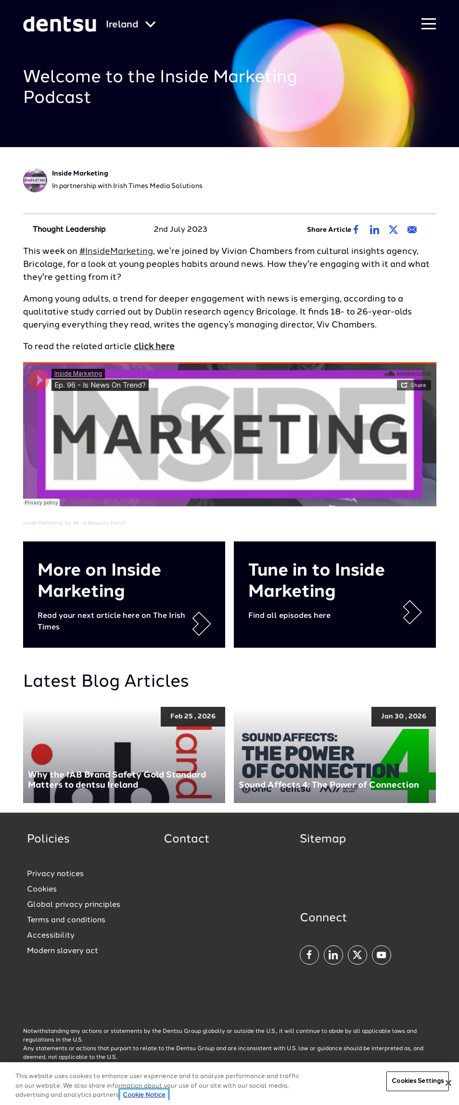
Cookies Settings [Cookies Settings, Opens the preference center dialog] (418, 1081)
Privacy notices (55, 874)
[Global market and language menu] (131, 25)
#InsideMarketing (116, 251)
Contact (187, 839)
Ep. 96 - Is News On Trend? (95, 523)
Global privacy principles (73, 905)
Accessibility (51, 936)
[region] (229, 1083)
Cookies (42, 889)
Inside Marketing (42, 523)
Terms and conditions (66, 920)
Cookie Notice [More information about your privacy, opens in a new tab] (144, 1095)
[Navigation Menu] (428, 24)
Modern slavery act (62, 951)
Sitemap (323, 839)
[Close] (448, 1082)
